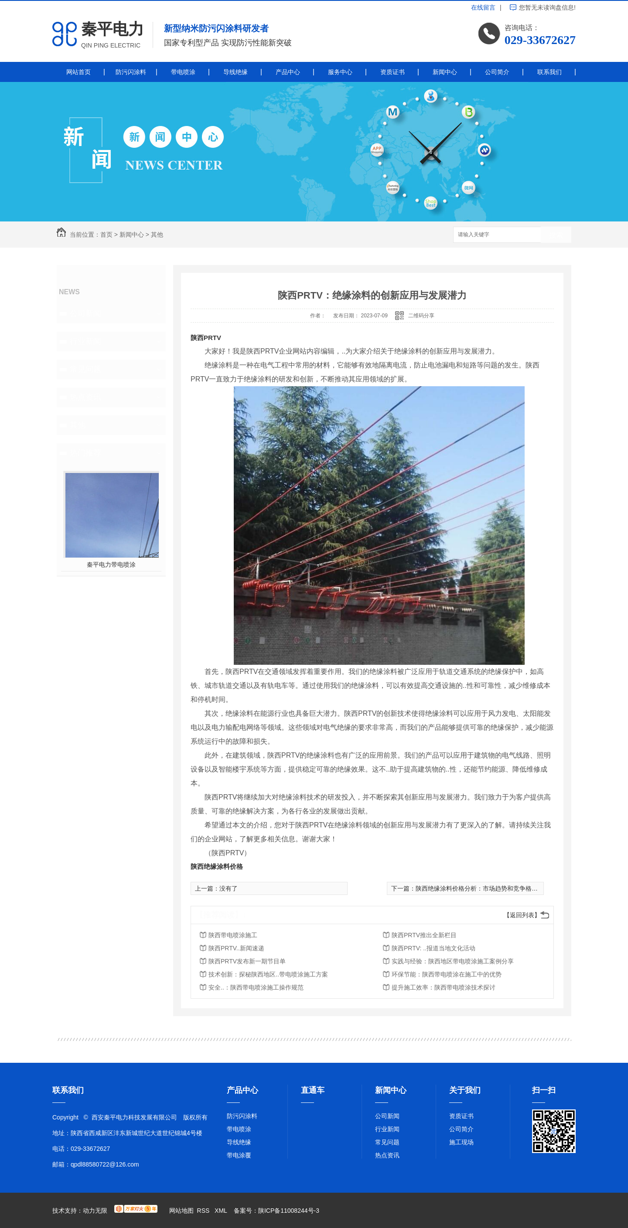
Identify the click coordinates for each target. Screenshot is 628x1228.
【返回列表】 (522, 915)
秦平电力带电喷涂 (111, 564)
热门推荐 (85, 453)
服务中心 (340, 71)
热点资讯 (85, 397)
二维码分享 (421, 316)
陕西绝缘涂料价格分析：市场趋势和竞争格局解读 (483, 888)
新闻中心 (445, 71)
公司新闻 (85, 313)
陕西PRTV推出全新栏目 (424, 935)
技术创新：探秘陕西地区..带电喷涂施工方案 (268, 974)
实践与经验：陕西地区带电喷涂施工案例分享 (453, 961)
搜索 (556, 235)
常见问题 (85, 369)
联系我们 (549, 71)
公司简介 (497, 71)
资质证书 (392, 71)
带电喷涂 (183, 71)
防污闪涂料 (131, 71)
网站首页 (78, 71)
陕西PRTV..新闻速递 (236, 948)
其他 (157, 234)
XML (222, 1210)
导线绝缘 (235, 71)
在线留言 (483, 7)
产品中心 (288, 71)
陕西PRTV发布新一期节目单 (247, 961)
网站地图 (181, 1210)
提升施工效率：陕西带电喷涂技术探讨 (443, 987)
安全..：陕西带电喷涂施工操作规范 (256, 987)
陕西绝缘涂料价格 (217, 866)
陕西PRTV (206, 337)
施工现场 (461, 1142)
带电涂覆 (239, 1155)
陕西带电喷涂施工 (232, 935)
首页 (106, 234)
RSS (204, 1210)
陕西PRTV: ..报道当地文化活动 (433, 948)
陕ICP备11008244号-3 (288, 1210)
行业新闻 (85, 341)
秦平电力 (112, 29)
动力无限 (95, 1210)
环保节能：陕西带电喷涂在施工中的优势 (447, 974)
